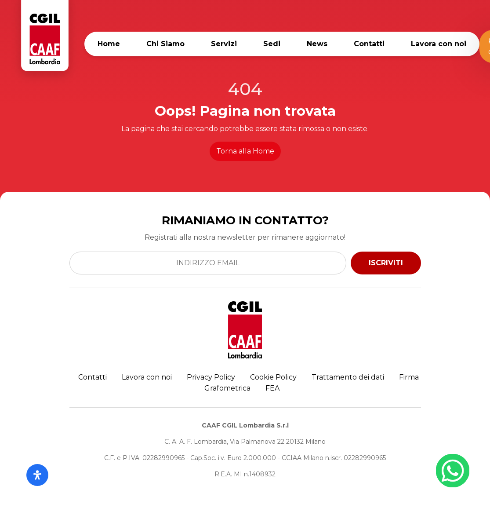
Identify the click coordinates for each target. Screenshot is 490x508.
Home (109, 44)
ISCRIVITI (386, 263)
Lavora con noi (438, 44)
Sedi (271, 44)
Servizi (224, 44)
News (317, 44)
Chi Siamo (165, 44)
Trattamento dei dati (348, 377)
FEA (272, 388)
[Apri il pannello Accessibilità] (37, 475)
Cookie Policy (273, 377)
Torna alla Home (245, 151)
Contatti (369, 44)
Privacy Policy (211, 377)
